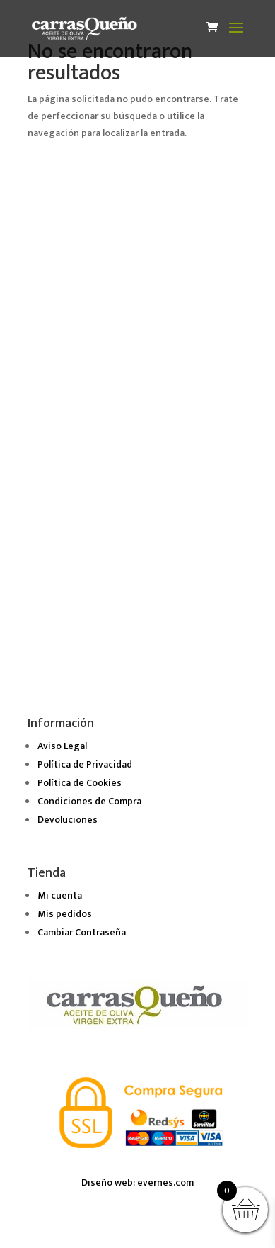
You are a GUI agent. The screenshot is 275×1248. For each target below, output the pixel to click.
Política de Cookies (79, 783)
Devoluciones (67, 819)
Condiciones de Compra (89, 801)
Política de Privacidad (84, 764)
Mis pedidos (64, 914)
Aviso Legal (62, 746)
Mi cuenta (59, 895)
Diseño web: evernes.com (137, 1182)
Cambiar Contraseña (81, 932)
